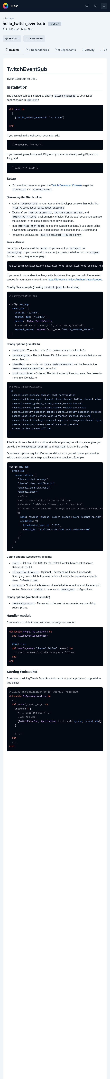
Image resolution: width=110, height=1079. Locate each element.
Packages (8, 18)
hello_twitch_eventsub (24, 23)
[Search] (95, 5)
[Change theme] (86, 6)
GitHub (10, 951)
